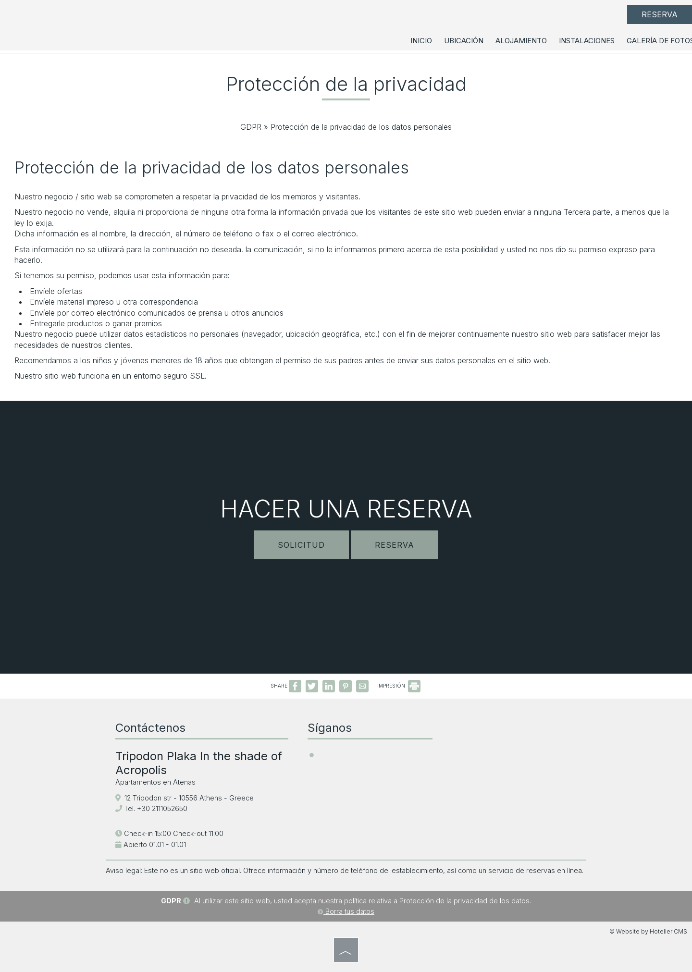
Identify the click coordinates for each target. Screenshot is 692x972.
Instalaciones (587, 40)
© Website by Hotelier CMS (648, 931)
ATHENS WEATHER (514, 754)
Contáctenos (150, 728)
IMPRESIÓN (398, 686)
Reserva (660, 14)
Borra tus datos (346, 911)
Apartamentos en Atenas (155, 782)
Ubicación (463, 40)
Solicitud (301, 545)
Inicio (421, 40)
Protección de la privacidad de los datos (464, 901)
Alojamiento (521, 40)
